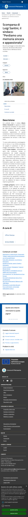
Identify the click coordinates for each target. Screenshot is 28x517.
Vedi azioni (6, 59)
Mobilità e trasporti (8, 417)
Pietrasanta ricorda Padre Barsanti (11, 285)
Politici (5, 397)
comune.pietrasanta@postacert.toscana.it (14, 469)
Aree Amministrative (8, 390)
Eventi (5, 450)
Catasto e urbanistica (8, 414)
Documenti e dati (7, 402)
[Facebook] (3, 380)
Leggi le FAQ (6, 482)
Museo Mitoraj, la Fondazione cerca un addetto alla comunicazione (12, 271)
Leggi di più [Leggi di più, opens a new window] (14, 499)
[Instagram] (11, 380)
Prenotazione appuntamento (10, 478)
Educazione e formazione (9, 424)
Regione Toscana (6, 2)
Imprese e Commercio (8, 412)
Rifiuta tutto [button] (14, 513)
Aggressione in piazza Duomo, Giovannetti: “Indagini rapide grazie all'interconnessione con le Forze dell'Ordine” (13, 256)
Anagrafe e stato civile (9, 409)
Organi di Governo (8, 388)
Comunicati (15, 13)
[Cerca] (25, 6)
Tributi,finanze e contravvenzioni (11, 426)
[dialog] (14, 501)
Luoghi (5, 447)
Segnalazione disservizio (9, 480)
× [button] (26, 486)
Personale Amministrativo (10, 400)
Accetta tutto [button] (14, 510)
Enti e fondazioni (7, 395)
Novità (8, 13)
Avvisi (4, 441)
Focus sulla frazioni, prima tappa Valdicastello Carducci (11, 287)
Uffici (4, 392)
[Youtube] (7, 380)
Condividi (6, 56)
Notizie (5, 436)
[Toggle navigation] (3, 6)
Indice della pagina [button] (9, 101)
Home (3, 13)
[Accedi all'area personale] (22, 2)
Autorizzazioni (7, 429)
